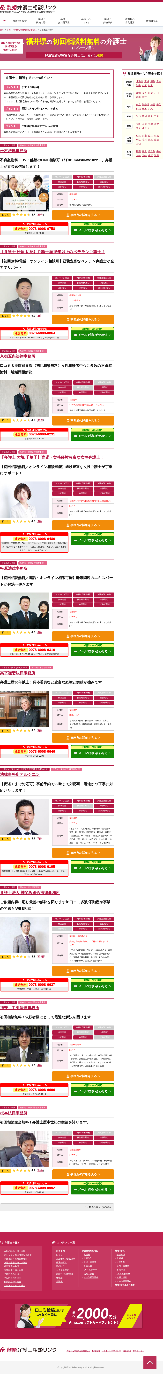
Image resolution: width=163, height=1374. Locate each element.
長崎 (158, 151)
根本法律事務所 (13, 1113)
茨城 (138, 108)
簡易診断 (60, 1266)
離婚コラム (152, 21)
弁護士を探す (20, 21)
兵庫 (144, 124)
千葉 (158, 104)
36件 (40, 420)
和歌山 (145, 128)
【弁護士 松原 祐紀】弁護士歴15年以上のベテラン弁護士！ (52, 252)
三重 (156, 116)
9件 (39, 521)
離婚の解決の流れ (42, 21)
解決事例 (60, 1251)
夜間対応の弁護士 (12, 1281)
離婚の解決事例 (107, 21)
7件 (39, 838)
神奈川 (145, 104)
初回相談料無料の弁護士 (15, 1259)
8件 (39, 632)
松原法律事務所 (13, 568)
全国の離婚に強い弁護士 (15, 1251)
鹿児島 (151, 151)
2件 (39, 315)
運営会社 (127, 1351)
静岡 (144, 116)
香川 (144, 139)
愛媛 (156, 139)
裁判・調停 (89, 1273)
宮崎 (144, 155)
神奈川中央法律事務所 (19, 1007)
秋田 (150, 85)
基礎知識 (121, 1254)
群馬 (150, 108)
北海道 (139, 81)
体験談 (59, 1277)
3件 (39, 730)
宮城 (146, 81)
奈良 (138, 128)
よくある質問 (62, 1270)
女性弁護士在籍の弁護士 (15, 1262)
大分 (138, 155)
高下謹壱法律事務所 (17, 673)
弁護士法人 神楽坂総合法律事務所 (30, 892)
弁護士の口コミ (85, 21)
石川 (156, 93)
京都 (150, 124)
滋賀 (156, 124)
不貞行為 (88, 1266)
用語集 (59, 1281)
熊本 (144, 151)
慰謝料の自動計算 (129, 21)
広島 (138, 135)
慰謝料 (87, 1254)
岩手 (138, 85)
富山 (138, 97)
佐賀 (150, 155)
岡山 (144, 135)
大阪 (138, 124)
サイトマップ (138, 1351)
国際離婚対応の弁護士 (14, 1270)
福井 (144, 97)
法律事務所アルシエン (20, 774)
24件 (40, 1170)
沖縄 (156, 155)
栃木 (144, 108)
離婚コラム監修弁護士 (124, 1285)
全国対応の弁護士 (12, 1274)
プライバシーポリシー (111, 1351)
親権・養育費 (90, 1262)
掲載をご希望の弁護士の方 (78, 1351)
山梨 (150, 93)
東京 (138, 104)
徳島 (150, 139)
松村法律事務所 (13, 150)
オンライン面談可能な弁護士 (18, 1255)
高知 (138, 144)
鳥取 (138, 139)
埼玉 (152, 104)
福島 (152, 81)
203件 (40, 956)
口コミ (59, 1255)
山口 (150, 135)
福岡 (138, 151)
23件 (40, 214)
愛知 (138, 116)
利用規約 (96, 1351)
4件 (39, 1065)
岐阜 (150, 116)
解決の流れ (61, 1262)
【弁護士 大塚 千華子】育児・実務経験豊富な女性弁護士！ (52, 457)
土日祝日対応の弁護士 (14, 1285)
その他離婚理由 (91, 1277)
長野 (144, 93)
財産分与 (88, 1258)
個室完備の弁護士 (12, 1266)
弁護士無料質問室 (64, 21)
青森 (158, 81)
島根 (156, 135)
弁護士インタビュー (65, 1258)
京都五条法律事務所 (17, 356)
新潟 (138, 93)
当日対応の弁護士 (12, 1278)
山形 (144, 85)
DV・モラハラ (90, 1270)
